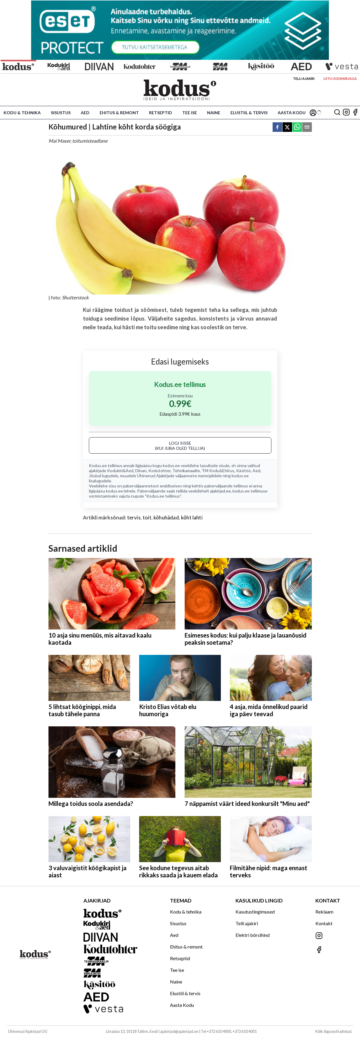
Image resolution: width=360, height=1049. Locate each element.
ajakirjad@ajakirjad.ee (179, 1031)
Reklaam (324, 911)
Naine (213, 112)
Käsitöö (243, 470)
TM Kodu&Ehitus (218, 470)
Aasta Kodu (292, 112)
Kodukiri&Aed (120, 470)
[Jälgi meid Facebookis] (355, 113)
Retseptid (160, 112)
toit (147, 517)
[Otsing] (337, 113)
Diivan (141, 470)
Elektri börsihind (253, 935)
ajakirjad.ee (220, 490)
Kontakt (323, 923)
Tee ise (189, 112)
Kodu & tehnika (22, 112)
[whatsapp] (297, 127)
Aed (85, 112)
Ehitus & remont (119, 112)
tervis (134, 517)
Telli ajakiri (304, 78)
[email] (307, 127)
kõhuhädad (166, 517)
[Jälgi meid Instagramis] (346, 113)
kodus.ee (171, 465)
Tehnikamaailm (186, 470)
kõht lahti (192, 517)
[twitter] (287, 127)
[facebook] (277, 127)
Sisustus (61, 112)
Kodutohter (159, 470)
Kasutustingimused (255, 911)
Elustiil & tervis (249, 112)
